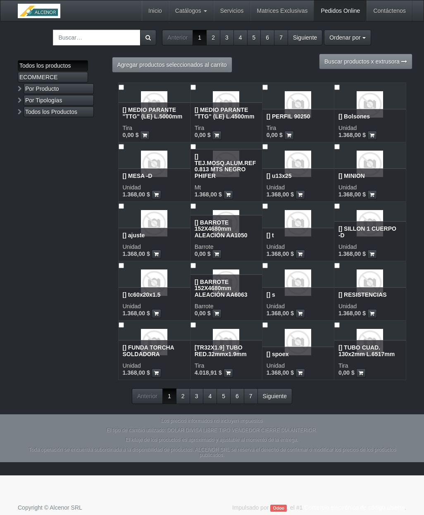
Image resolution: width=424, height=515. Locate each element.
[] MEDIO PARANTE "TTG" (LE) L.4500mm (225, 112)
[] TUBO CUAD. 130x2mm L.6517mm (366, 350)
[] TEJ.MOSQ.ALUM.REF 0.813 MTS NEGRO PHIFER (225, 166)
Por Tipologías (43, 100)
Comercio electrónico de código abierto (354, 507)
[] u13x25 (279, 175)
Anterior (177, 37)
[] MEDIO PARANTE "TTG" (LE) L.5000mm (153, 112)
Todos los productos (45, 65)
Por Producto (42, 88)
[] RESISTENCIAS (362, 294)
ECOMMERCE (38, 77)
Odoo (278, 508)
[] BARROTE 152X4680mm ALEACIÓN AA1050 (221, 229)
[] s (271, 294)
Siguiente (305, 37)
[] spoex (278, 354)
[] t (270, 235)
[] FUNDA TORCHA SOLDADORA (148, 350)
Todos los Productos (51, 112)
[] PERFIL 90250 (288, 116)
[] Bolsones (354, 116)
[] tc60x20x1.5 (142, 294)
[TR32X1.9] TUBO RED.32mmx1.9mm (221, 350)
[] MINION (351, 175)
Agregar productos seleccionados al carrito (172, 64)
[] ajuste (134, 235)
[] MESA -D (137, 175)
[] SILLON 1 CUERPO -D (367, 231)
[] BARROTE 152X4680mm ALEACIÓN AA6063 (221, 288)
